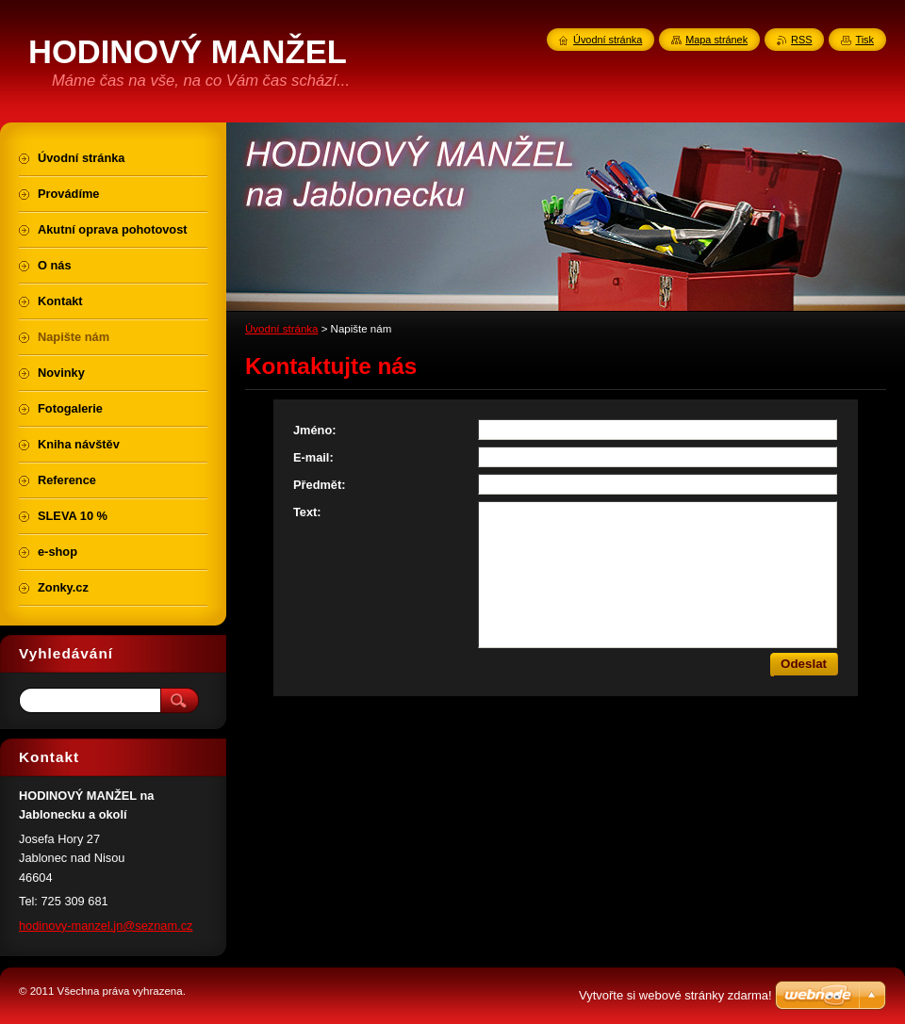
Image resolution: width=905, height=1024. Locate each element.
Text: (307, 512)
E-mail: (313, 457)
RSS (801, 39)
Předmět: (319, 485)
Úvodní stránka (281, 328)
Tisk (864, 39)
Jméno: (315, 430)
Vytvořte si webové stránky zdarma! (675, 995)
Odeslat (804, 664)
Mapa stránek (716, 39)
